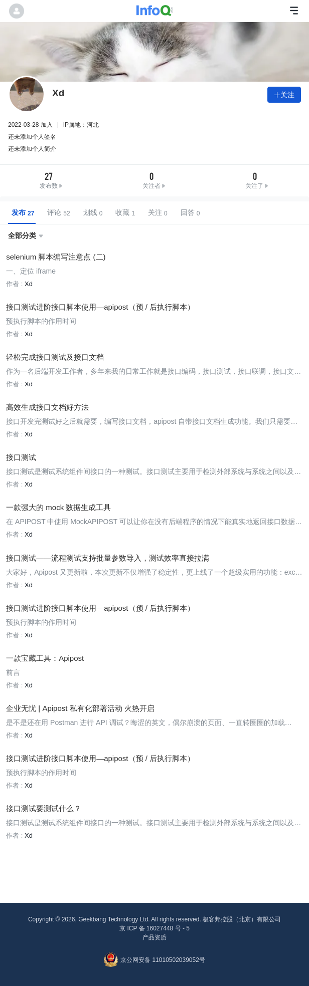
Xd (29, 284)
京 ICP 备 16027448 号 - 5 (154, 927)
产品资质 (154, 936)
